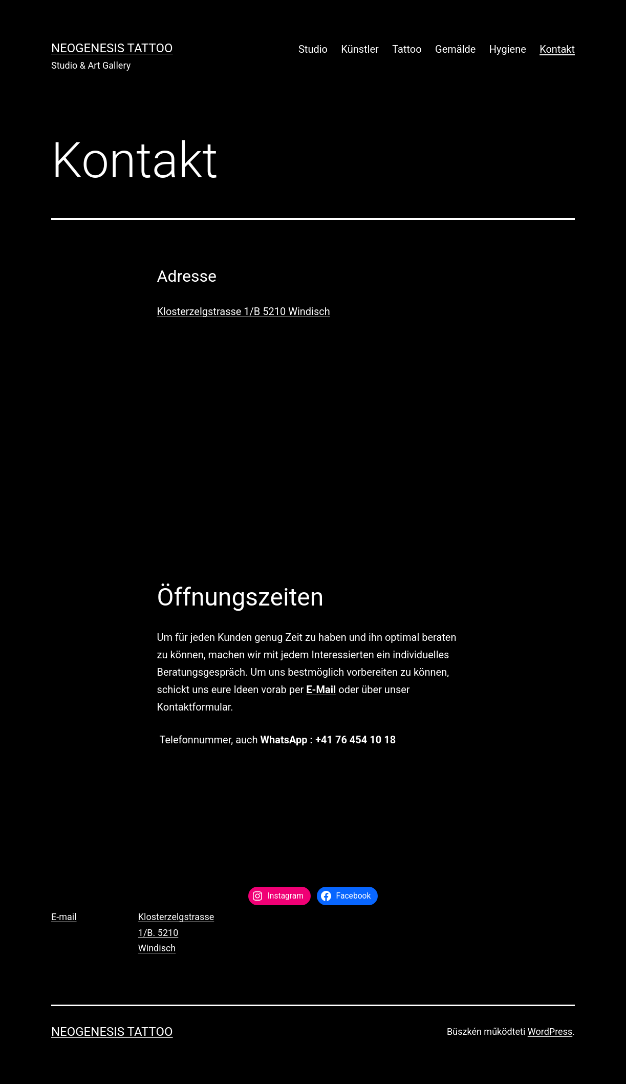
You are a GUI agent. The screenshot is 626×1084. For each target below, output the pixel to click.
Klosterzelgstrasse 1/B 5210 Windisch (243, 311)
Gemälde (455, 49)
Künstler (360, 49)
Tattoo (406, 49)
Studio (313, 49)
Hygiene (507, 49)
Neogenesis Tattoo (112, 48)
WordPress (550, 1031)
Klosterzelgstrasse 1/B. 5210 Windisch (176, 932)
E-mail (64, 916)
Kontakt (557, 49)
